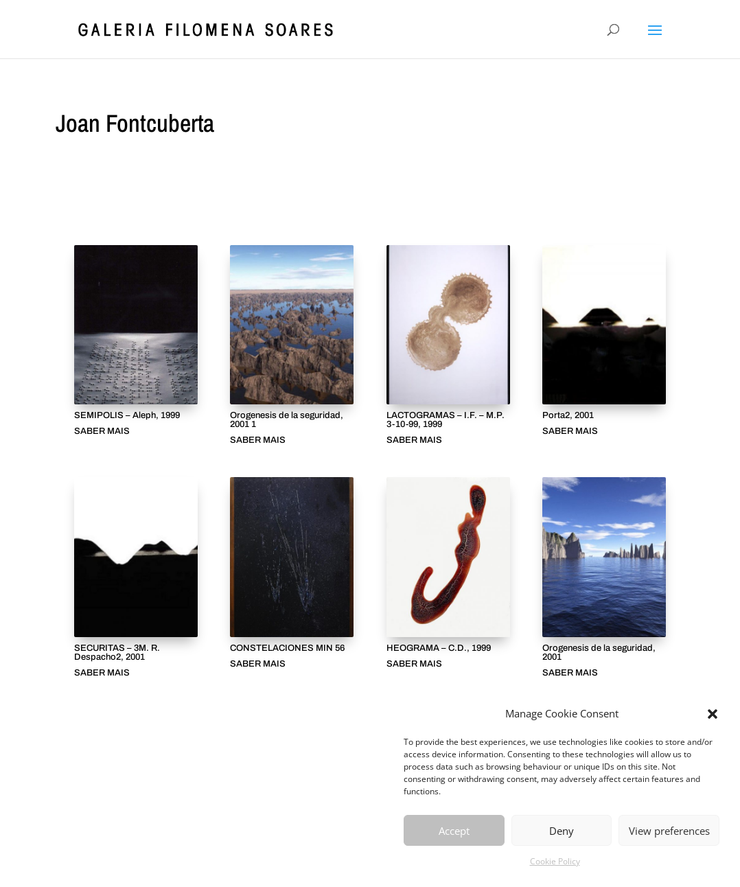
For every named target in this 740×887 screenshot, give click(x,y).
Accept (454, 831)
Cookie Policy (555, 861)
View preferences (669, 831)
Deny (561, 831)
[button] (712, 714)
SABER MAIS (102, 431)
